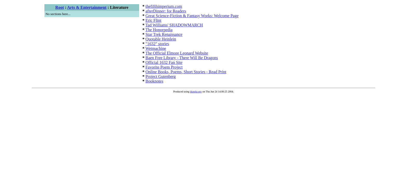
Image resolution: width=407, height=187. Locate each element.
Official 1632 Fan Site (163, 62)
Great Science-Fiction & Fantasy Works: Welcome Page (192, 16)
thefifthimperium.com (163, 6)
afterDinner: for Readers (165, 11)
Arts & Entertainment (86, 7)
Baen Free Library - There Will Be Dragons (181, 58)
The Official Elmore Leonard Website (176, 53)
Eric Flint (153, 20)
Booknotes (154, 81)
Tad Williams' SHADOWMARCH (174, 25)
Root (59, 7)
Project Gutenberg (160, 76)
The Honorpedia (158, 30)
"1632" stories (157, 44)
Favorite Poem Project (163, 67)
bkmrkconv (196, 91)
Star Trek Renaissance (163, 34)
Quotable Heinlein (160, 39)
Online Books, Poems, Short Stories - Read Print (185, 72)
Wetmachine (155, 48)
